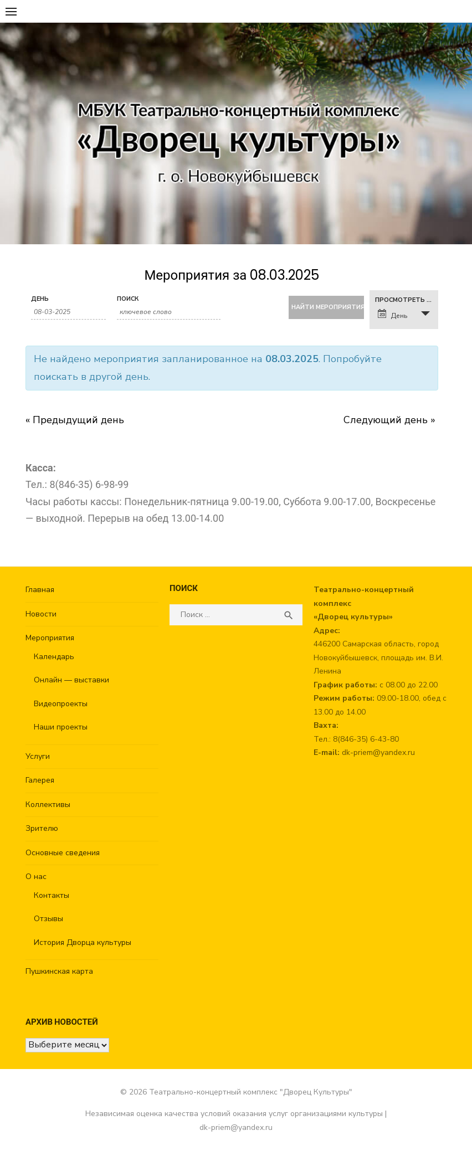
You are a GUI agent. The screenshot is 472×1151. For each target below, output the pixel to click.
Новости (41, 614)
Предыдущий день (74, 420)
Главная (39, 589)
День (40, 299)
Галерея (39, 780)
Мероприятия (49, 638)
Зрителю (41, 828)
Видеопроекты (61, 703)
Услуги (37, 756)
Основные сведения (62, 852)
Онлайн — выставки (71, 680)
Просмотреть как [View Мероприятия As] (406, 300)
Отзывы (48, 918)
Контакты (51, 895)
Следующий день (389, 420)
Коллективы (47, 804)
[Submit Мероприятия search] (326, 307)
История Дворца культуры (82, 942)
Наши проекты (61, 727)
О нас (36, 876)
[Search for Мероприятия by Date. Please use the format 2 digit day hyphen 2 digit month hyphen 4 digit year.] (68, 312)
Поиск (127, 299)
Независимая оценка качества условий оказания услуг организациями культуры (234, 1113)
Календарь (54, 656)
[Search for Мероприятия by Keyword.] (168, 312)
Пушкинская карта (59, 971)
